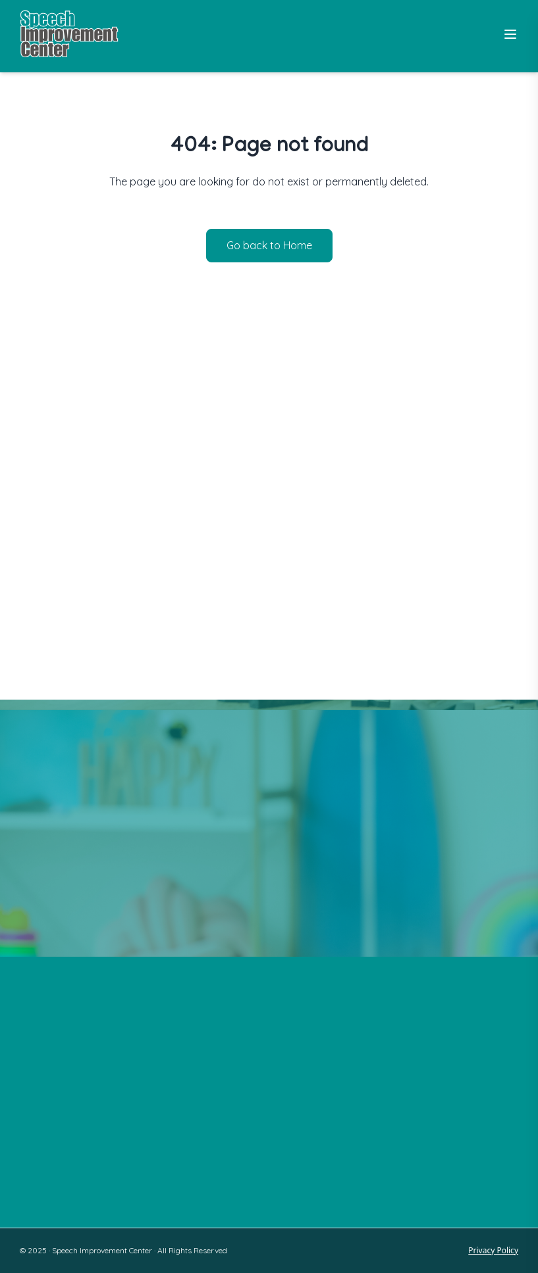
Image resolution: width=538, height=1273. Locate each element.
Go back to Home (269, 245)
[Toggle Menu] (510, 34)
